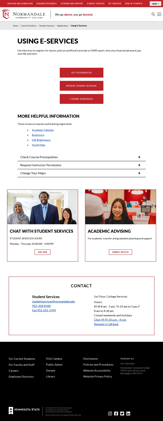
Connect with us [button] (120, 252)
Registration (62, 25)
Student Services (96, 3)
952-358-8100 (41, 305)
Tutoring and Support (71, 3)
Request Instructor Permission (80, 165)
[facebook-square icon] (116, 414)
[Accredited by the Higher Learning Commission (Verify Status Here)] (130, 392)
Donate (50, 370)
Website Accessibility (97, 370)
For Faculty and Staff (22, 364)
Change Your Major (80, 173)
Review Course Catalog (81, 85)
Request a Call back (106, 324)
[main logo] (47, 14)
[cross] (159, 14)
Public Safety (54, 364)
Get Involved (114, 3)
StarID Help (38, 145)
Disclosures (90, 358)
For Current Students (22, 358)
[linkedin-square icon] (128, 414)
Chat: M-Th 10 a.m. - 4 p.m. (110, 319)
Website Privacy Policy (97, 376)
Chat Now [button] (42, 252)
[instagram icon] (110, 414)
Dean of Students (134, 3)
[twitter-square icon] (122, 414)
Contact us (127, 358)
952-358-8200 (127, 363)
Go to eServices (81, 72)
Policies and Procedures (98, 364)
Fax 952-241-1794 (44, 310)
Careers (13, 370)
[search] (153, 14)
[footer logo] (24, 410)
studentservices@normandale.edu (53, 301)
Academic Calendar (43, 130)
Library (50, 376)
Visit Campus (54, 358)
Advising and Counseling (20, 3)
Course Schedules (81, 99)
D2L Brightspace (41, 140)
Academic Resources (46, 3)
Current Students (28, 25)
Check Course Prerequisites (80, 157)
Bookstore (38, 135)
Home (15, 25)
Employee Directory (21, 376)
